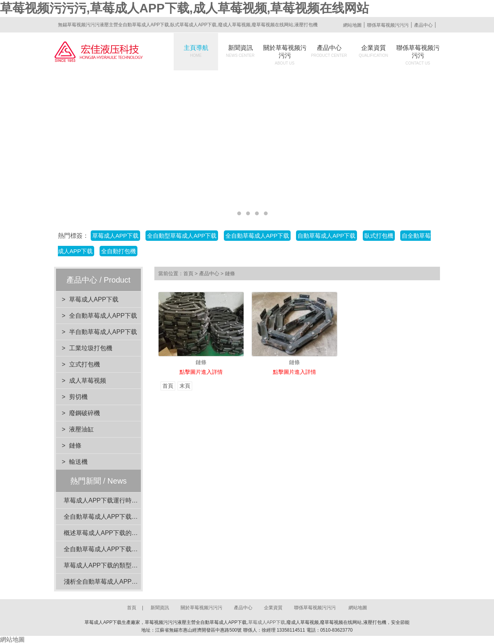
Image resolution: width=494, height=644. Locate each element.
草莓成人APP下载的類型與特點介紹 (113, 565)
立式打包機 (84, 364)
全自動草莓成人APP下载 (257, 235)
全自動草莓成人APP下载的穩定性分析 (116, 549)
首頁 (188, 273)
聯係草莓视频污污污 (388, 25)
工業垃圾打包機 (90, 348)
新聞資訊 (240, 51)
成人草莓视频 (87, 380)
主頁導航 (196, 51)
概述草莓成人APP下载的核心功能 (110, 533)
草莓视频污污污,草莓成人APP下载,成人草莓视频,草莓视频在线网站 (184, 8)
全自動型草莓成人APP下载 (182, 235)
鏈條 (75, 445)
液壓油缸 (81, 429)
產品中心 (423, 25)
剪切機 (78, 397)
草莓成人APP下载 (115, 235)
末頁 (184, 386)
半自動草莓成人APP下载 (103, 332)
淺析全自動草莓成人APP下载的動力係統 (119, 581)
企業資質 (373, 51)
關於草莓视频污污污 (284, 54)
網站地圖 (352, 25)
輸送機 (78, 461)
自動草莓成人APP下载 (326, 235)
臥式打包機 (378, 235)
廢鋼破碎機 (84, 413)
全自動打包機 (118, 251)
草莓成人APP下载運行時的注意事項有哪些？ (125, 500)
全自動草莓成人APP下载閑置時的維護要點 (122, 516)
